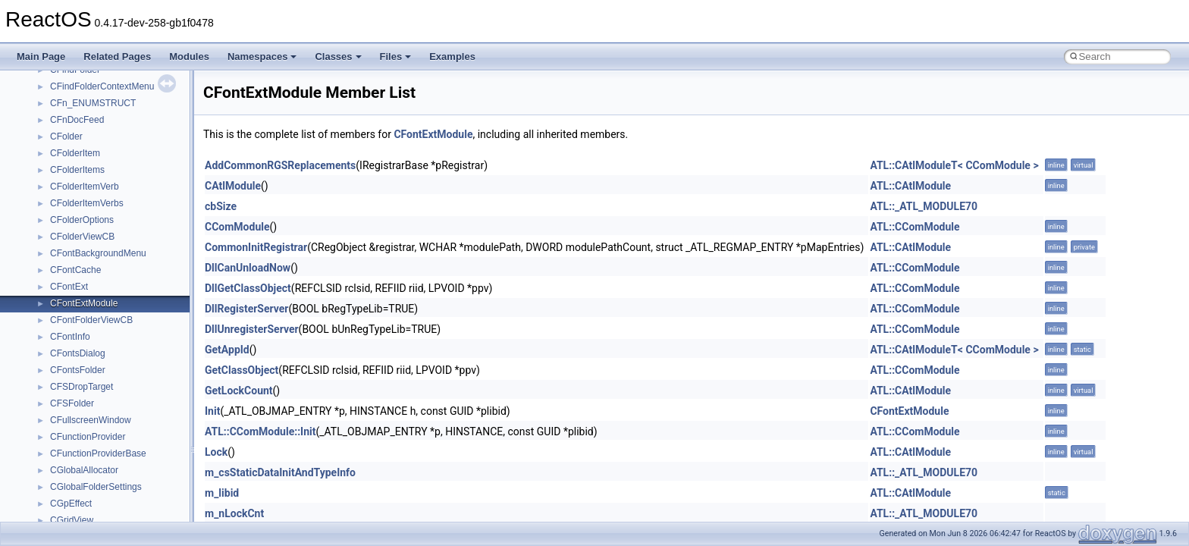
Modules (189, 56)
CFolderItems (77, 170)
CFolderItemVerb (84, 186)
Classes (338, 56)
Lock (216, 452)
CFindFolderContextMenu (102, 86)
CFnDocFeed (77, 120)
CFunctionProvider (87, 436)
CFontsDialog (77, 353)
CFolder (66, 136)
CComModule (237, 227)
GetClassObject (241, 370)
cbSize (221, 206)
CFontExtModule (84, 303)
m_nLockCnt (234, 513)
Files (396, 56)
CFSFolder (72, 403)
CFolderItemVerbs (87, 203)
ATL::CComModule (914, 227)
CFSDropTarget (81, 386)
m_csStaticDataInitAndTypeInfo (280, 472)
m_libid (222, 493)
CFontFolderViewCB (91, 320)
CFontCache (75, 270)
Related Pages (117, 56)
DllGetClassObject (248, 288)
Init (212, 411)
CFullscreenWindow (90, 420)
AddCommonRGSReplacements (280, 165)
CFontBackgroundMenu (98, 253)
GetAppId (227, 350)
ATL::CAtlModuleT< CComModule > (954, 165)
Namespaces (262, 56)
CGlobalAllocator (84, 470)
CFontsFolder (77, 370)
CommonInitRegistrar (256, 247)
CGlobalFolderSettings (96, 487)
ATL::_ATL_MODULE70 (923, 206)
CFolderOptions (82, 220)
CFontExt (69, 286)
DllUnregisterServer (252, 329)
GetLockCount (239, 390)
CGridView (71, 520)
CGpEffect (71, 503)
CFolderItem (75, 153)
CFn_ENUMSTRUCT (93, 103)
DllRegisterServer (246, 309)
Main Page (41, 56)
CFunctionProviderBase (98, 453)
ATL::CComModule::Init (260, 431)
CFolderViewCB (82, 236)
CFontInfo (70, 336)
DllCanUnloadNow (247, 268)
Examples (452, 56)
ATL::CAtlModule (910, 186)
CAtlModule (233, 186)
